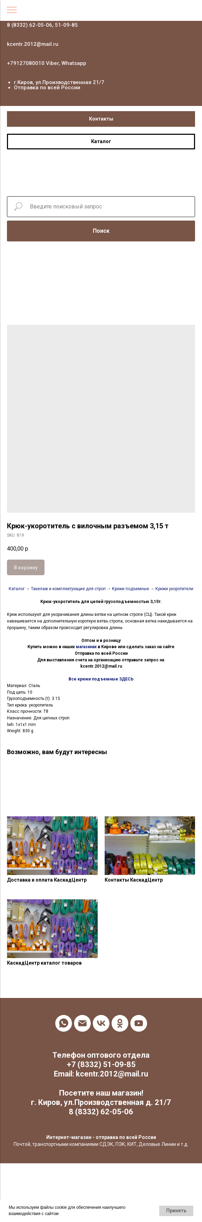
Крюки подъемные (130, 588)
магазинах (86, 646)
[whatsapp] (63, 1023)
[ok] (120, 1023)
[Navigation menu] (12, 10)
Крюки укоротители (174, 588)
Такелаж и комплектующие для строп (69, 588)
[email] (82, 1023)
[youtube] (138, 1023)
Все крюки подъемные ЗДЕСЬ (101, 679)
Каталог (17, 588)
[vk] (101, 1023)
